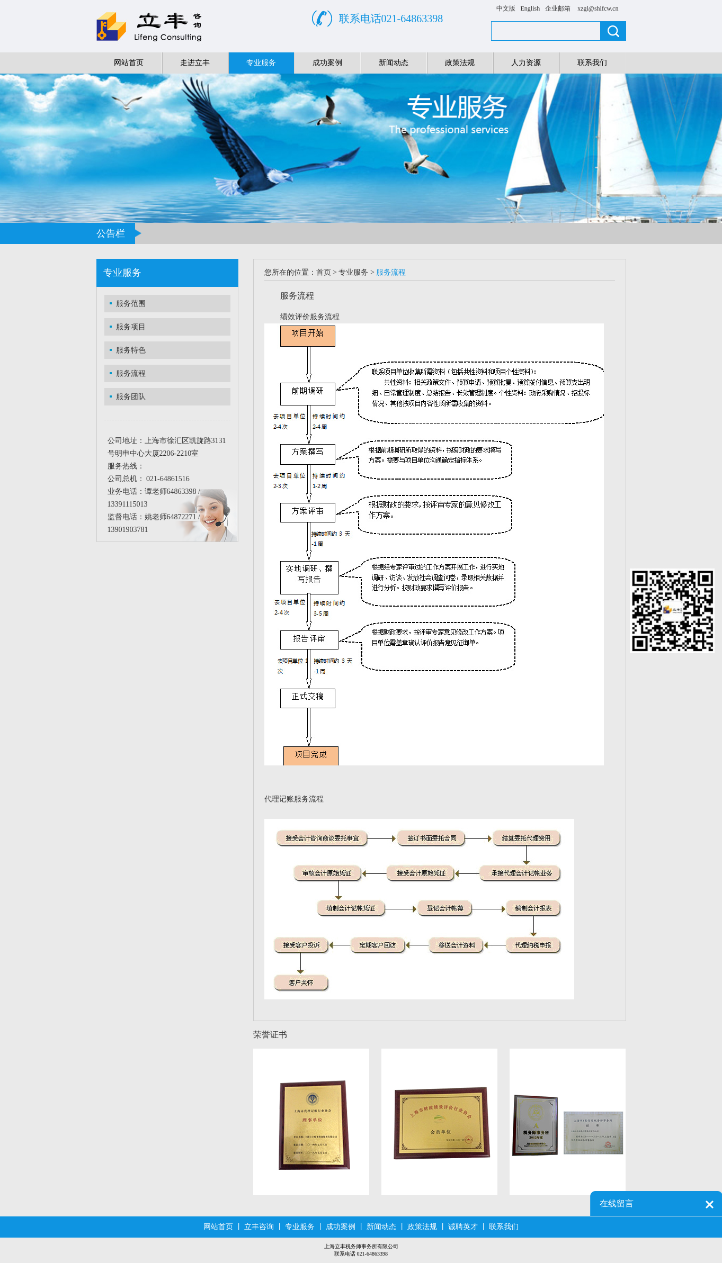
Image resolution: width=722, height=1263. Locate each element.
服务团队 (131, 397)
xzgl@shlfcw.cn (597, 8)
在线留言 (617, 1203)
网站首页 (129, 63)
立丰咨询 (259, 1227)
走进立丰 (195, 63)
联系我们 (592, 63)
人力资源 (526, 63)
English (530, 8)
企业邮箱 (558, 8)
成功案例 (327, 63)
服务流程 (131, 373)
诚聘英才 (463, 1227)
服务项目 (131, 327)
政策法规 (460, 63)
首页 (323, 272)
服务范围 (131, 304)
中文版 (505, 8)
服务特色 (131, 350)
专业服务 (261, 63)
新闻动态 (393, 63)
